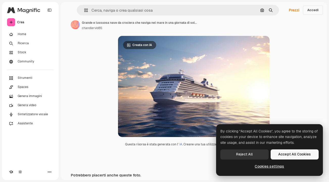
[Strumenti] (30, 78)
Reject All (244, 154)
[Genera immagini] (30, 96)
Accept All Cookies (294, 154)
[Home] (30, 34)
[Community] (30, 62)
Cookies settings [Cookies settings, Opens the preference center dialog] (269, 166)
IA (180, 144)
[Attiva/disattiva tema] (20, 172)
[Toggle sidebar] (49, 10)
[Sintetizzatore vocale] (30, 114)
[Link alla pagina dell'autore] (75, 24)
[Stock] (30, 53)
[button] (84, 10)
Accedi (313, 10)
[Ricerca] (30, 43)
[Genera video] (30, 105)
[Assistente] (30, 124)
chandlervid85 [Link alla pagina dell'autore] (92, 28)
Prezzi (294, 10)
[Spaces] (30, 87)
